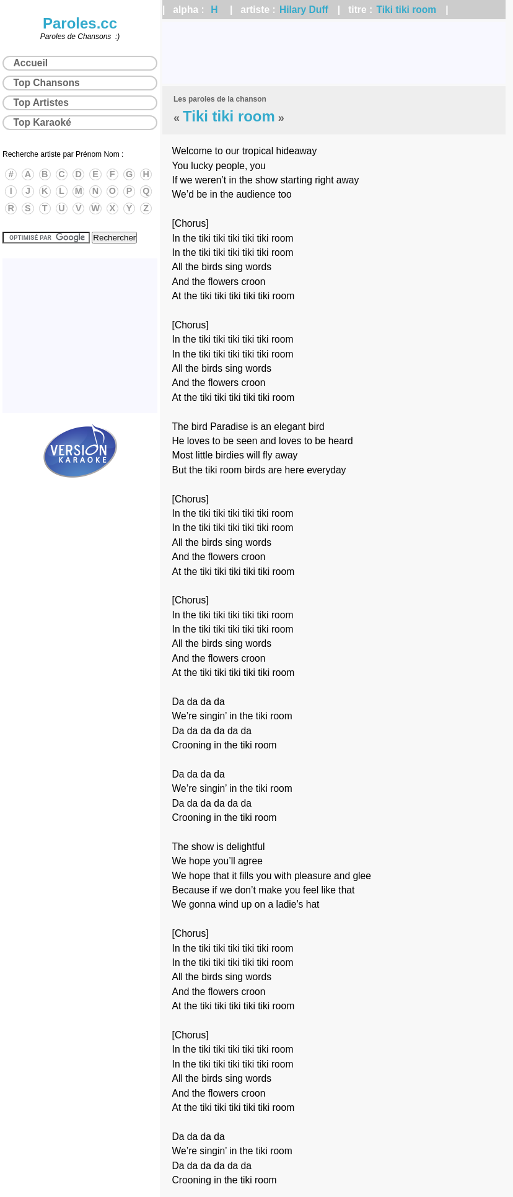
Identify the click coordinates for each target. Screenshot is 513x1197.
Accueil (31, 63)
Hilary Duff (303, 9)
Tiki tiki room (406, 9)
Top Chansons (47, 82)
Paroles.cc (80, 23)
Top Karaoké (42, 122)
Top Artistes (41, 102)
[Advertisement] (334, 53)
